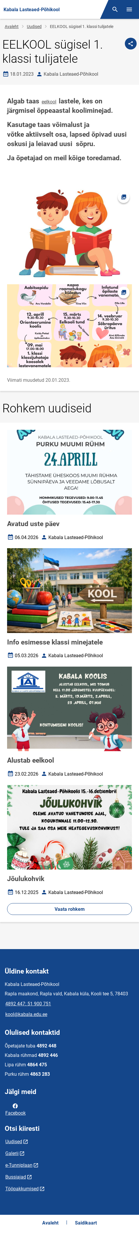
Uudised (34, 26)
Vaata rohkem (70, 909)
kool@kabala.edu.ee (26, 1014)
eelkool (49, 102)
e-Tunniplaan (18, 1165)
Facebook (15, 1109)
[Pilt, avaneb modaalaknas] (69, 325)
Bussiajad (15, 1177)
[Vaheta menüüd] (129, 9)
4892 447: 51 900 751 (28, 1004)
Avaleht (12, 26)
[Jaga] (131, 43)
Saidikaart (86, 1223)
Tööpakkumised (22, 1189)
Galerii (12, 1153)
